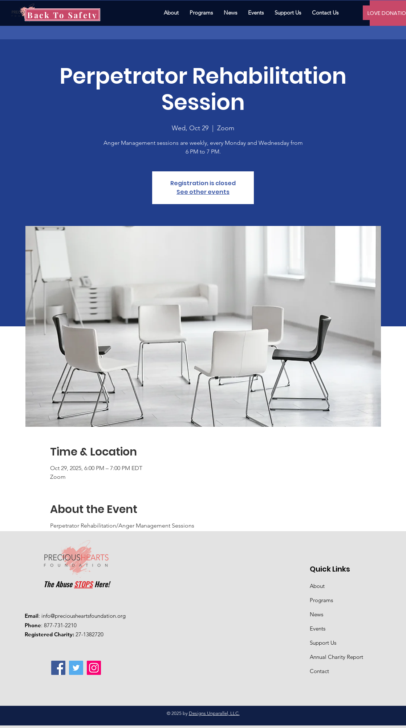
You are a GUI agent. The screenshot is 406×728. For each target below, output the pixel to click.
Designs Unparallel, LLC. (214, 713)
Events (317, 628)
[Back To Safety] (62, 14)
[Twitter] (76, 668)
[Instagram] (94, 668)
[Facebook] (58, 668)
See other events (203, 192)
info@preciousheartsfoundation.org (83, 615)
